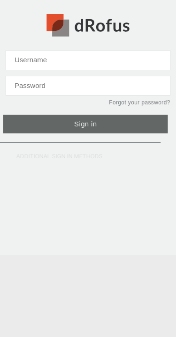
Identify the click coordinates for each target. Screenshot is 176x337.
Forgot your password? (139, 102)
